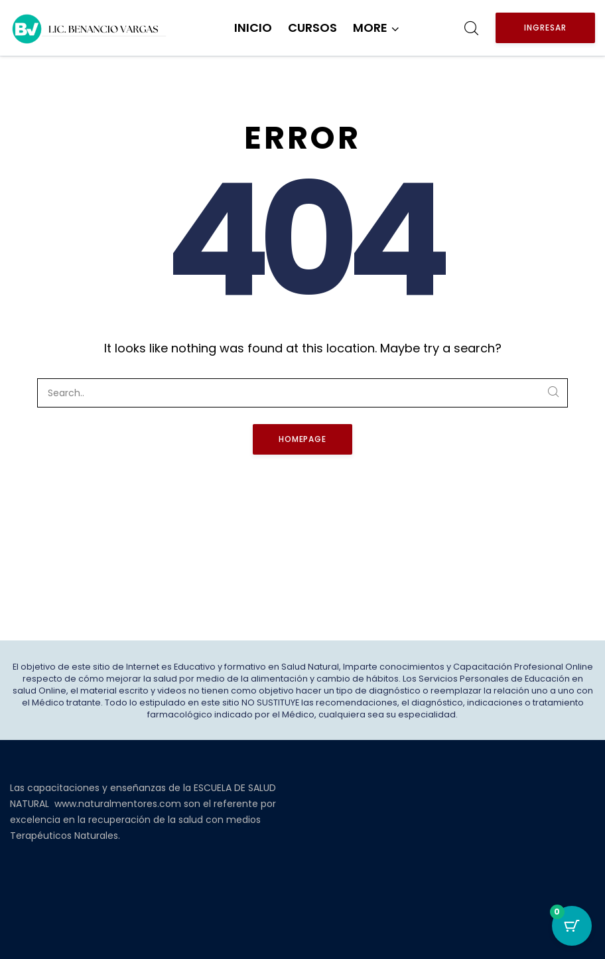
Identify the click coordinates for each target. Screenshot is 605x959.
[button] (376, 28)
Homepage (303, 439)
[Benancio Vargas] (89, 27)
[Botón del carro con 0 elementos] (572, 926)
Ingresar (545, 27)
